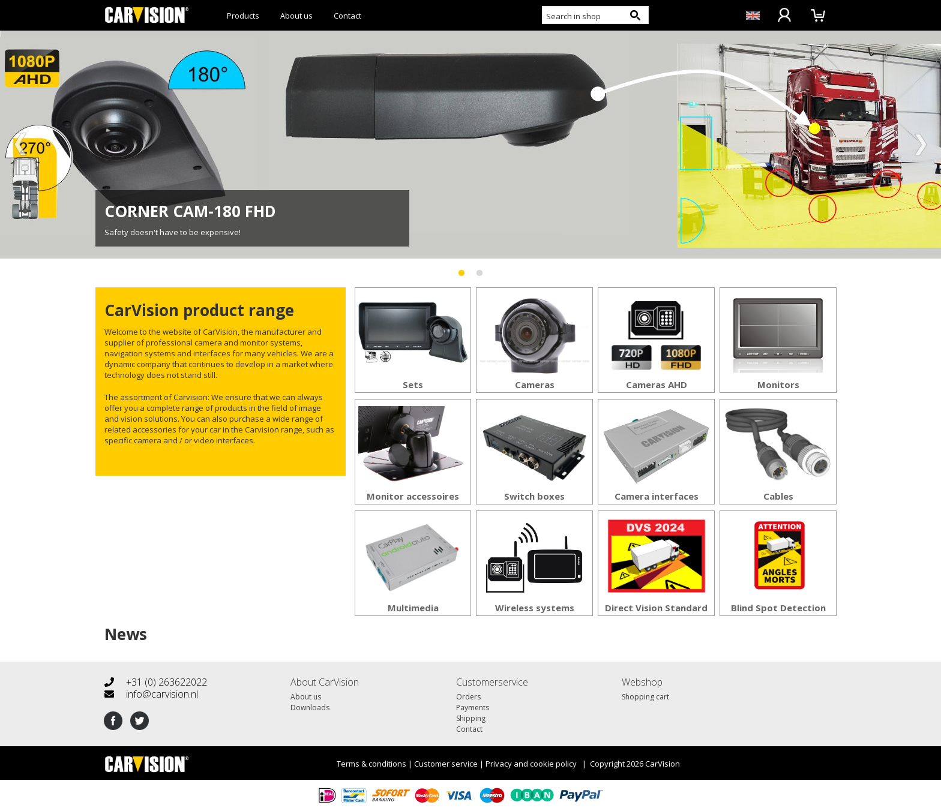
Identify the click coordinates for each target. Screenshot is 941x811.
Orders (468, 697)
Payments (472, 707)
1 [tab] (461, 268)
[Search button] (635, 15)
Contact (347, 15)
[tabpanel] (470, 145)
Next (920, 145)
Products (243, 15)
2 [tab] (480, 268)
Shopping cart (645, 697)
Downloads (309, 707)
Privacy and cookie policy (531, 763)
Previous (21, 145)
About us (296, 15)
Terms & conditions (371, 763)
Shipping (471, 718)
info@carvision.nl (151, 694)
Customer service (446, 763)
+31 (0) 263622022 (155, 682)
